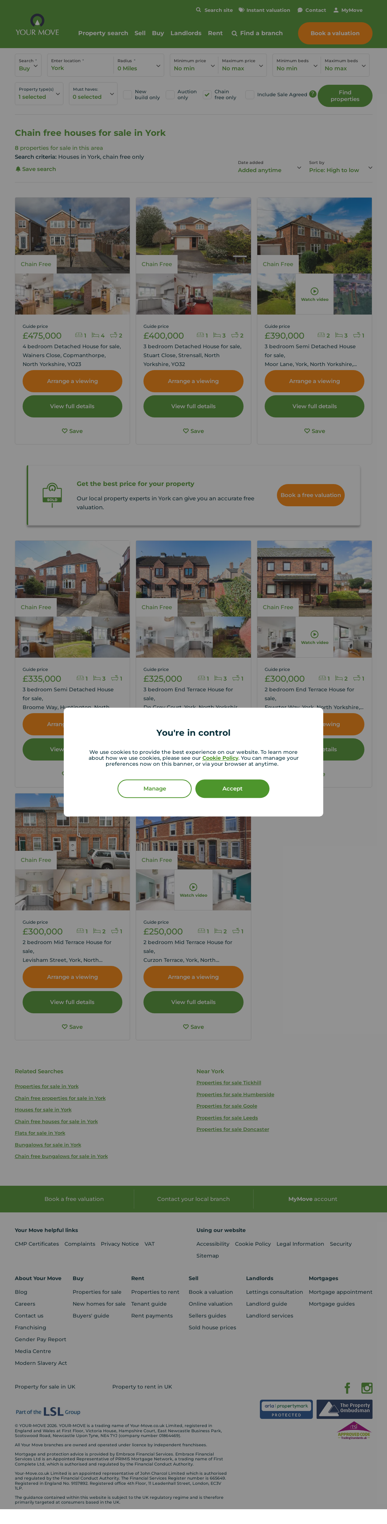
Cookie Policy (220, 758)
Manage (154, 788)
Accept (232, 788)
